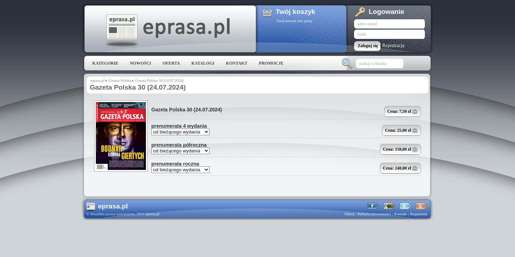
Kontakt (236, 63)
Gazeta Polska (120, 80)
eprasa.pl (167, 31)
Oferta (171, 63)
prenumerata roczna (175, 163)
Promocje (271, 63)
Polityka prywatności (374, 214)
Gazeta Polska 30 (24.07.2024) (186, 109)
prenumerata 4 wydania (179, 126)
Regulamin (418, 214)
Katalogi (202, 63)
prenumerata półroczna (179, 144)
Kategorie (105, 63)
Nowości (140, 63)
